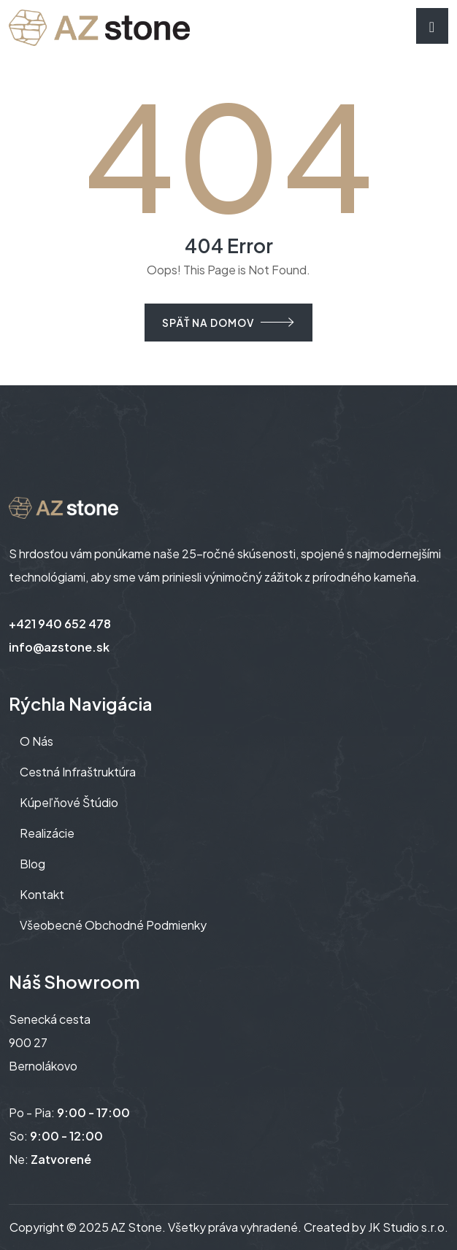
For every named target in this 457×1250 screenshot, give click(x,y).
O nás (36, 741)
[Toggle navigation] (432, 26)
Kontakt (42, 894)
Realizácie (47, 833)
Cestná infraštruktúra (78, 771)
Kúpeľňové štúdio (69, 802)
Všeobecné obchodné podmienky (113, 925)
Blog (32, 863)
